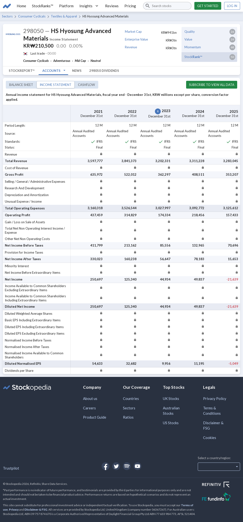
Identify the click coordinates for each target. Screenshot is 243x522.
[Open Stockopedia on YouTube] (137, 466)
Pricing (130, 6)
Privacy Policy (214, 398)
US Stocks (171, 423)
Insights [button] (89, 5)
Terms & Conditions (212, 411)
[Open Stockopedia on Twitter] (116, 466)
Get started (207, 6)
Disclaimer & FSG (213, 426)
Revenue (131, 47)
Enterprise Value (136, 39)
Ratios (128, 417)
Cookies (209, 437)
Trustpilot (11, 468)
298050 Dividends (104, 71)
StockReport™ (22, 71)
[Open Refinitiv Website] (221, 485)
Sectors (7, 16)
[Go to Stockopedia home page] (7, 6)
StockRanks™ (42, 6)
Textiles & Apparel (64, 16)
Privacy (14, 509)
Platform (66, 6)
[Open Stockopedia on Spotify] (127, 466)
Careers (89, 408)
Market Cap (133, 31)
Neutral (96, 61)
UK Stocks (171, 398)
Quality (189, 31)
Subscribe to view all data (211, 85)
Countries (131, 398)
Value (188, 39)
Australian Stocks (171, 411)
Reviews (112, 6)
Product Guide (94, 417)
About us (90, 398)
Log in (232, 6)
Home (21, 6)
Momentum (192, 47)
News (77, 71)
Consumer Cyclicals (32, 16)
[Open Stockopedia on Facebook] (105, 466)
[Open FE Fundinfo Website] (221, 497)
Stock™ (193, 57)
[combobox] (167, 6)
